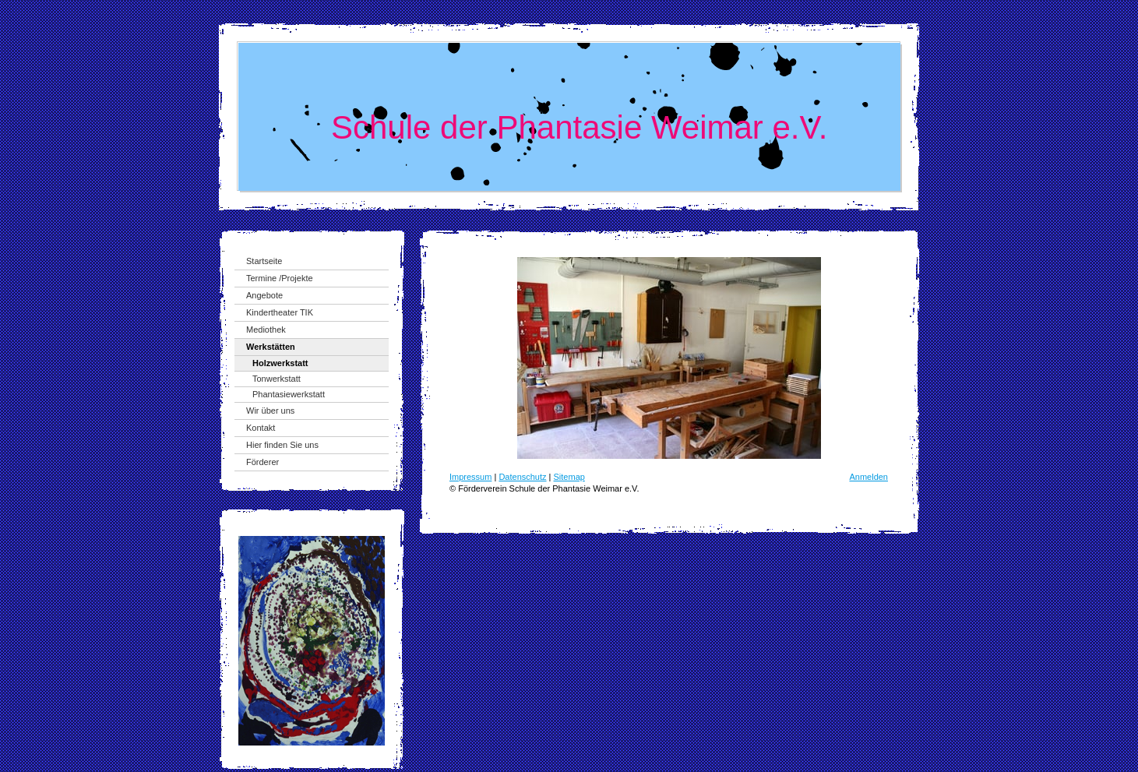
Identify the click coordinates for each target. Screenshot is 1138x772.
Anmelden (868, 476)
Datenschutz (522, 476)
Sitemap (569, 476)
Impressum (470, 476)
